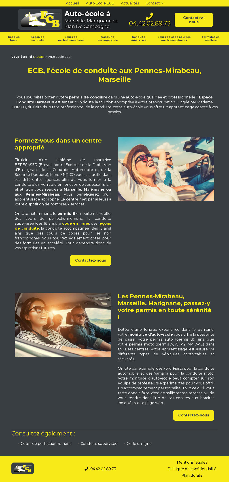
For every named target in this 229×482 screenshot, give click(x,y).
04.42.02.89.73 (149, 23)
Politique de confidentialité (192, 469)
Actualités (130, 3)
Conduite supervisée (138, 38)
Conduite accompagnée (108, 38)
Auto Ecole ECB (100, 3)
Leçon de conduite (37, 38)
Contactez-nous (194, 20)
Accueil (72, 3)
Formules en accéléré (211, 38)
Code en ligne (14, 38)
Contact (153, 3)
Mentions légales (192, 462)
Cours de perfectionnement (71, 38)
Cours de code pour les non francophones (174, 38)
